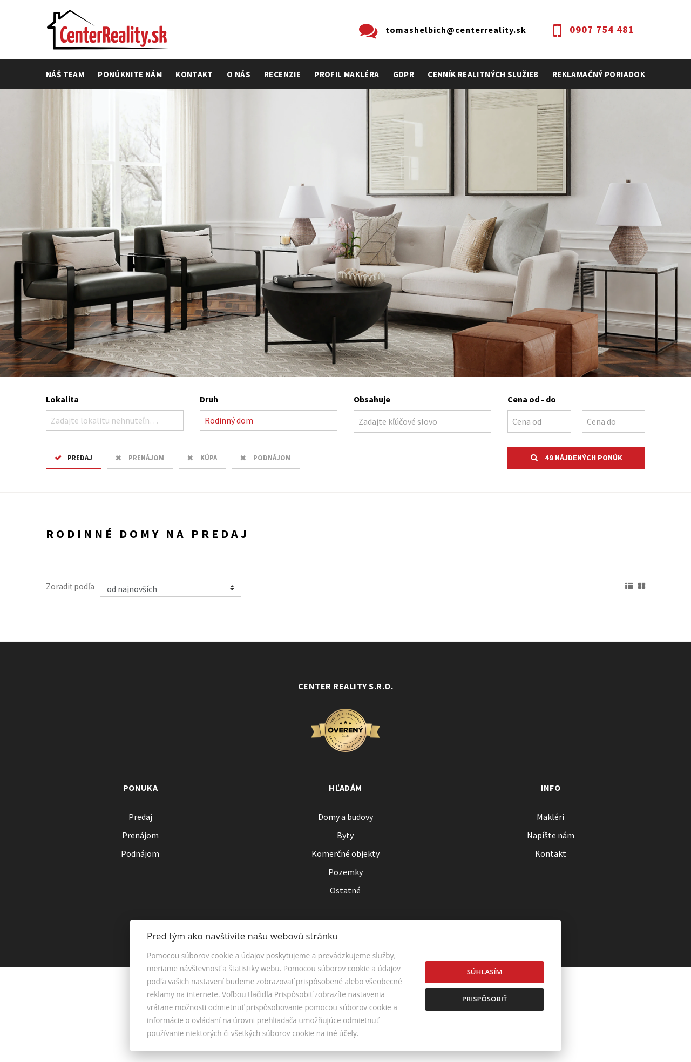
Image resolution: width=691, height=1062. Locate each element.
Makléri (550, 816)
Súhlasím (485, 972)
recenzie (282, 74)
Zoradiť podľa (70, 586)
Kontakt (194, 74)
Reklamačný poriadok (598, 74)
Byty (345, 835)
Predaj (79, 457)
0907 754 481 (602, 29)
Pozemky (345, 871)
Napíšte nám (550, 835)
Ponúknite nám (130, 74)
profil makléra (346, 74)
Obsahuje (372, 399)
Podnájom (272, 457)
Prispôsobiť (484, 999)
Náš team (65, 74)
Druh (209, 399)
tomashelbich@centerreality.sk (455, 29)
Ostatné (345, 890)
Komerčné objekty (345, 853)
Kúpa (208, 457)
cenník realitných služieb (483, 74)
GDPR (404, 74)
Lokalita (62, 399)
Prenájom (146, 457)
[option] (345, 233)
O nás (238, 74)
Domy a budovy (345, 816)
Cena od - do (531, 399)
